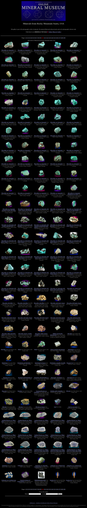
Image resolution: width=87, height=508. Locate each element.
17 (59, 38)
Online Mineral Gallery (55, 32)
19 (64, 38)
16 (57, 38)
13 (49, 38)
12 (47, 38)
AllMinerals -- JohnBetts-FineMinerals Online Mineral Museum (43, 503)
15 (54, 38)
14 (52, 38)
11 (44, 38)
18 (62, 38)
